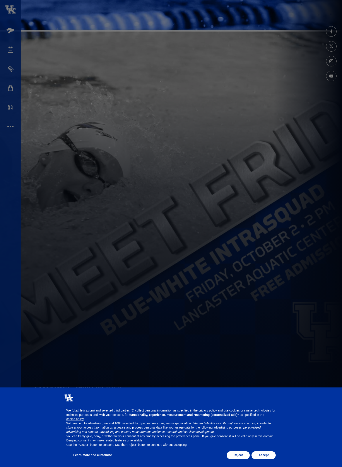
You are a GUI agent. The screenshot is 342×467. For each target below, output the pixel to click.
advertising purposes (228, 427)
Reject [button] (238, 455)
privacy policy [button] (207, 410)
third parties (142, 423)
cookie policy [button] (75, 419)
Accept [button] (263, 455)
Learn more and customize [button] (92, 455)
